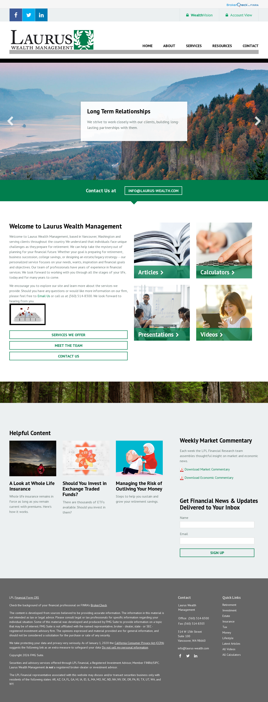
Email (184, 529)
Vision (199, 15)
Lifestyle (227, 634)
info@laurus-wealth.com (153, 186)
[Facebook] (180, 652)
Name (184, 513)
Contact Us (68, 352)
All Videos (228, 645)
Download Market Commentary (207, 465)
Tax (224, 623)
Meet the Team (68, 341)
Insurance (228, 617)
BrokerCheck (99, 601)
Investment (229, 606)
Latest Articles (231, 639)
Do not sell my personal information (125, 643)
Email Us (43, 292)
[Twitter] (188, 652)
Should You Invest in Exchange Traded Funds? (85, 485)
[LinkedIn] (195, 652)
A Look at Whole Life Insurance (32, 482)
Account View (239, 15)
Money (226, 628)
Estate (226, 612)
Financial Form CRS (27, 593)
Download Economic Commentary (208, 473)
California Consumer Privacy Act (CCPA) (139, 638)
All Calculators (231, 650)
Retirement (229, 600)
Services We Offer (68, 330)
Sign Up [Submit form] (217, 548)
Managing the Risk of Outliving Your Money (139, 482)
